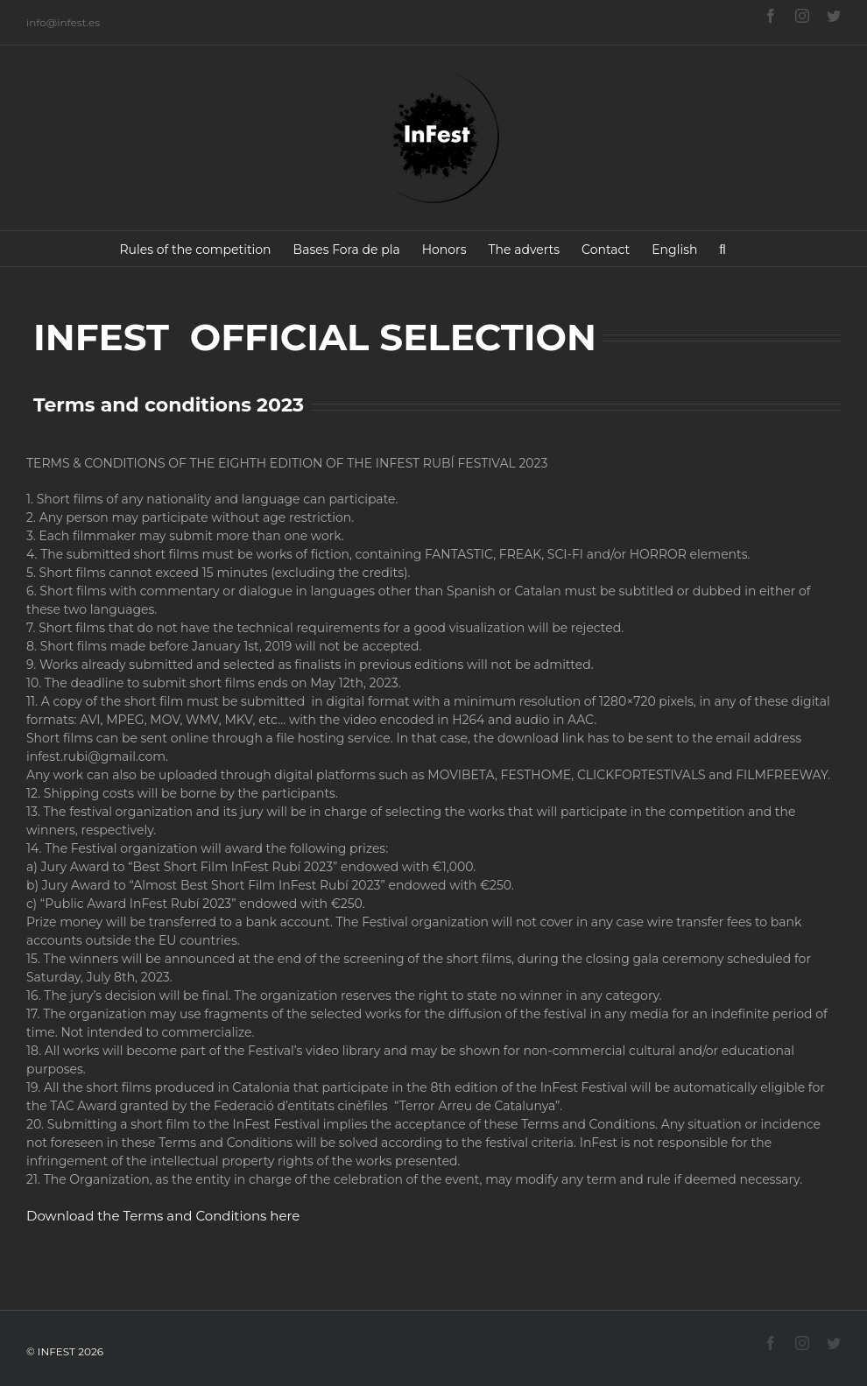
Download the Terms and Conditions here (163, 1215)
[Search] (723, 248)
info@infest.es (63, 22)
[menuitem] (195, 248)
